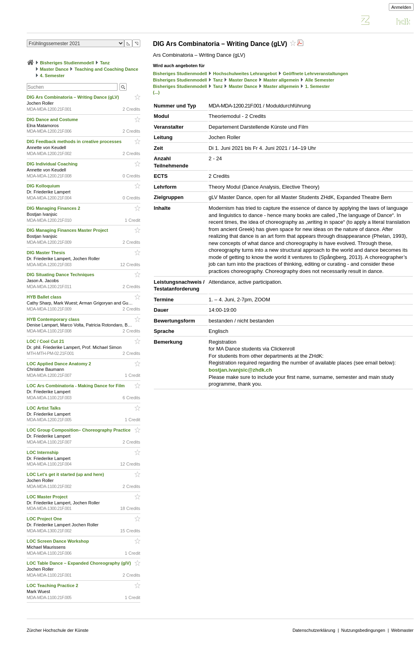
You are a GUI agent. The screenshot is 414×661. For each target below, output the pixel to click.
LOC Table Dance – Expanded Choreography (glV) (79, 563)
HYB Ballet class (45, 297)
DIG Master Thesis (46, 252)
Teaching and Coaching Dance (106, 69)
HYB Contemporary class (54, 319)
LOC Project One (45, 518)
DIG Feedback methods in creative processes (75, 141)
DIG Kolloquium (44, 185)
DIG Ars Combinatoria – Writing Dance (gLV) (73, 97)
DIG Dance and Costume (53, 119)
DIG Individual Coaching (53, 163)
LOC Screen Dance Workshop (58, 541)
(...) (156, 92)
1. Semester (317, 86)
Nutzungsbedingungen (363, 630)
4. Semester (52, 75)
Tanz (104, 62)
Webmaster (402, 630)
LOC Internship (43, 452)
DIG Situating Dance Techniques (61, 274)
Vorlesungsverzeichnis (85, 21)
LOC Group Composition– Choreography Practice (79, 430)
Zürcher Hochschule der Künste (58, 630)
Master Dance (54, 69)
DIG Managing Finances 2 (54, 208)
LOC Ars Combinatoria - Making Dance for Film (76, 385)
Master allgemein (281, 80)
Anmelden (401, 7)
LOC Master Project (48, 496)
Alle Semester (319, 80)
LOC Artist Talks (44, 408)
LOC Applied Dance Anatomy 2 (59, 363)
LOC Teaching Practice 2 (53, 585)
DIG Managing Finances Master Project (68, 230)
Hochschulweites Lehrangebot (245, 73)
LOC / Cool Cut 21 (46, 341)
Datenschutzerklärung (314, 630)
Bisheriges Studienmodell (67, 62)
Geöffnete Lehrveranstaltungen (315, 73)
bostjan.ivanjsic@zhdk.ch (240, 370)
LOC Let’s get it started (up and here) (66, 474)
